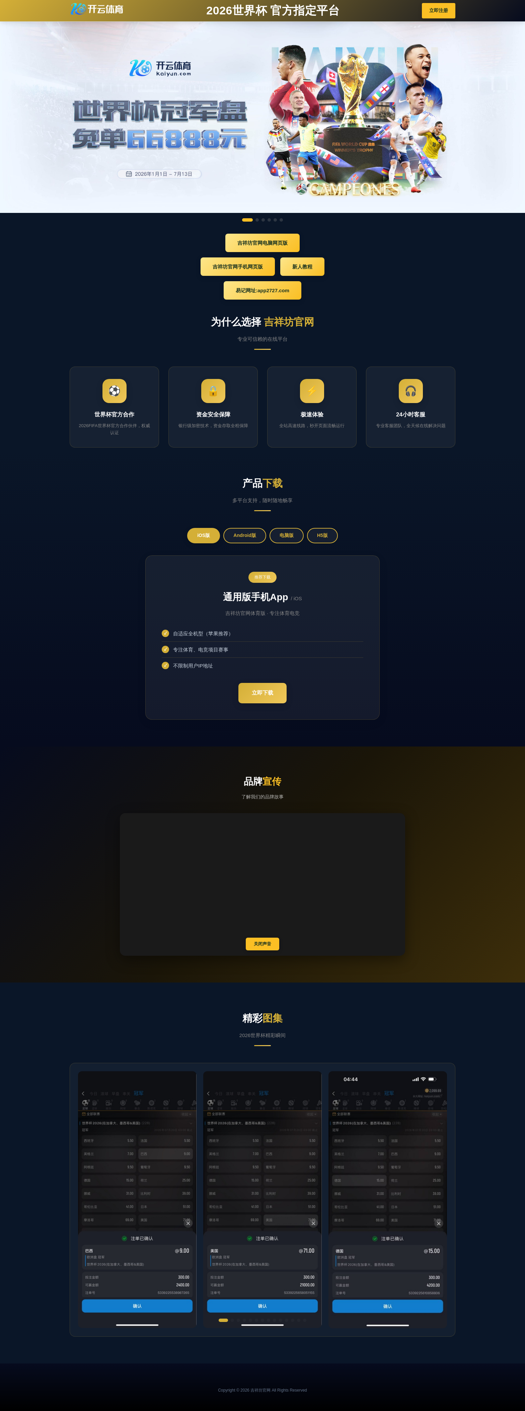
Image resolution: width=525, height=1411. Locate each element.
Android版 (244, 535)
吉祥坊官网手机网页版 (238, 266)
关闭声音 (262, 943)
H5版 (322, 535)
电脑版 (287, 535)
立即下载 (262, 693)
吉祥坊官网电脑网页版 (262, 243)
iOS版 (203, 535)
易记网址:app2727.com (262, 290)
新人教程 (302, 266)
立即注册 (438, 10)
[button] (223, 1320)
